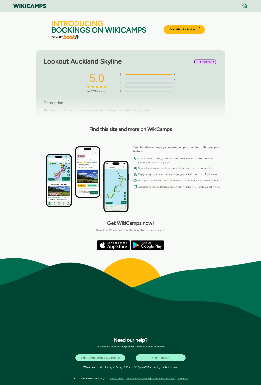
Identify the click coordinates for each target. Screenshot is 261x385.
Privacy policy (117, 378)
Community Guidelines (138, 378)
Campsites (182, 378)
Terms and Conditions (163, 378)
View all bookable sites (184, 29)
